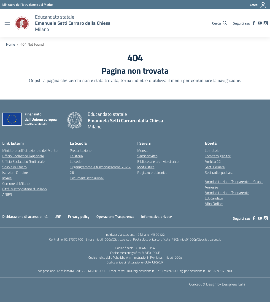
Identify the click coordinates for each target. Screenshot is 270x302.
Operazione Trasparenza (115, 216)
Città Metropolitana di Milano (24, 189)
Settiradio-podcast (219, 172)
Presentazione (81, 150)
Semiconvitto (147, 156)
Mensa (142, 150)
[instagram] (266, 23)
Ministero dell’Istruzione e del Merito (29, 150)
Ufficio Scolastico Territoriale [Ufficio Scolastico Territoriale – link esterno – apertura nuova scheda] (23, 161)
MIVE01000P (151, 252)
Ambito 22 (213, 161)
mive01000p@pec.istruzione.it (200, 239)
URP (57, 216)
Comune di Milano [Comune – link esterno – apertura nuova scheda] (16, 183)
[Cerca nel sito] (219, 23)
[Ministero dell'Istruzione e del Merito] (27, 4)
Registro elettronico (152, 172)
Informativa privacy (156, 216)
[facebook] (254, 23)
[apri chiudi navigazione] (7, 23)
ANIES (7, 194)
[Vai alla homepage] (22, 23)
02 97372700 (73, 239)
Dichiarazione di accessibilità (25, 216)
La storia (76, 156)
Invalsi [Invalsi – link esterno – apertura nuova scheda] (7, 178)
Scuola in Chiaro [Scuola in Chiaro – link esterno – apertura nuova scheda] (14, 167)
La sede (75, 161)
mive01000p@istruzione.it (112, 239)
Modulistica (145, 167)
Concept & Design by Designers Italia (217, 284)
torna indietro (134, 80)
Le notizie (212, 150)
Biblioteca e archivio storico (157, 161)
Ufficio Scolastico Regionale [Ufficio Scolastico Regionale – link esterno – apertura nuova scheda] (23, 156)
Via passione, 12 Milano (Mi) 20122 (141, 234)
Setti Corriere (215, 167)
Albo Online (214, 203)
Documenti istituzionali (87, 178)
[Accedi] (258, 5)
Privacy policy (78, 216)
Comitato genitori (218, 156)
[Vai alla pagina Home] (10, 44)
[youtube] (260, 23)
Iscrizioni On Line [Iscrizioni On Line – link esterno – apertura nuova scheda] (15, 172)
